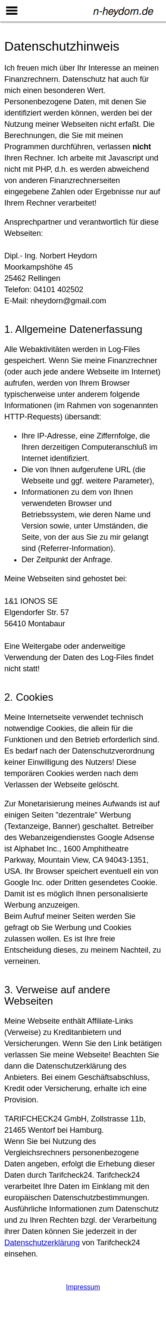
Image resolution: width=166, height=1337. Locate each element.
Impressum (83, 1287)
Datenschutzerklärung (42, 1242)
